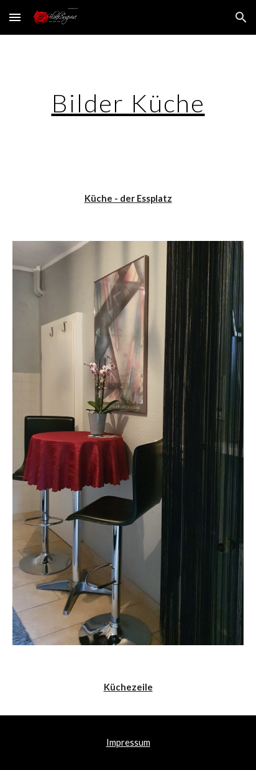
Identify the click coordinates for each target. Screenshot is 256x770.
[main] (128, 103)
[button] (15, 17)
